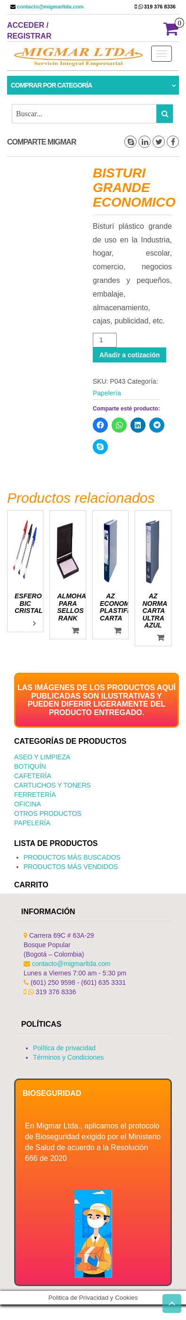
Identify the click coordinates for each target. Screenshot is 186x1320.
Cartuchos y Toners (52, 785)
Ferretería (35, 794)
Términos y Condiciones (68, 1057)
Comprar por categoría (51, 85)
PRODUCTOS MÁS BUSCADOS (72, 857)
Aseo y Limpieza (42, 757)
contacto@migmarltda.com (50, 6)
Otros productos (47, 813)
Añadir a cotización (129, 355)
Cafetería (32, 776)
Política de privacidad (64, 1048)
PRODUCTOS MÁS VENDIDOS (71, 866)
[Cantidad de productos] (105, 340)
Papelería (107, 393)
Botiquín (30, 766)
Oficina (27, 804)
